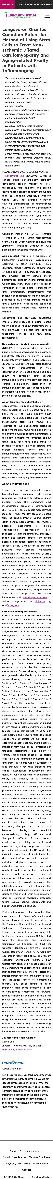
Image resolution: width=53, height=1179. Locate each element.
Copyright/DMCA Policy (17, 1163)
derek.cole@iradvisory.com (17, 1049)
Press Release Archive (31, 1151)
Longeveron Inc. (14, 175)
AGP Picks (7, 4)
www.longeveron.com (35, 597)
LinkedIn (40, 601)
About (13, 1151)
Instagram (13, 605)
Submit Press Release (14, 1157)
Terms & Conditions (39, 1157)
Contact (26, 1169)
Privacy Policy (40, 1163)
